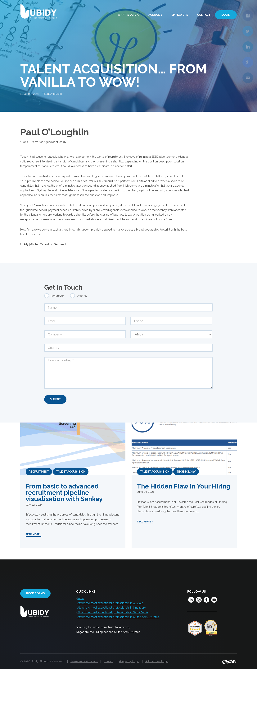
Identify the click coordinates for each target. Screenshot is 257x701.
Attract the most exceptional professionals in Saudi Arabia (112, 644)
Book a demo (35, 623)
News (80, 628)
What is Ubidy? (128, 14)
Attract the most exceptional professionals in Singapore (111, 639)
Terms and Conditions (84, 692)
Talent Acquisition (57, 94)
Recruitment (39, 500)
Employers (179, 14)
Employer (58, 323)
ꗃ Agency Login (129, 692)
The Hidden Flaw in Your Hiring (183, 515)
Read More (33, 566)
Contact (203, 14)
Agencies (155, 14)
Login (225, 14)
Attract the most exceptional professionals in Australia (110, 633)
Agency (82, 323)
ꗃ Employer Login (156, 692)
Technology (186, 500)
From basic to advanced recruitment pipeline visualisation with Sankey (64, 522)
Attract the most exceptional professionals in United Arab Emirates (118, 649)
